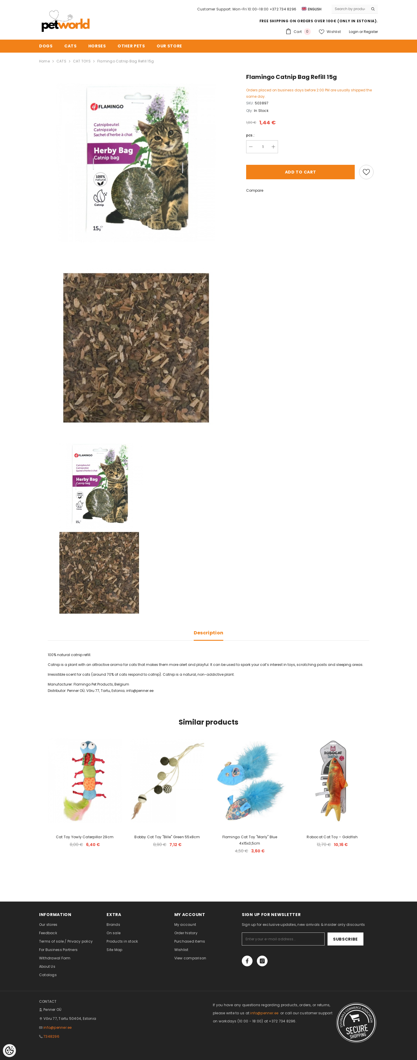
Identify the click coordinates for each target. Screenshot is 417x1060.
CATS (61, 61)
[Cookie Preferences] (9, 1050)
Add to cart (300, 172)
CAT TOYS (82, 61)
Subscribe (345, 939)
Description (209, 632)
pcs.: (250, 135)
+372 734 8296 (283, 9)
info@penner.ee (139, 690)
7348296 (51, 1036)
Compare (254, 190)
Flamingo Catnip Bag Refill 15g (125, 61)
